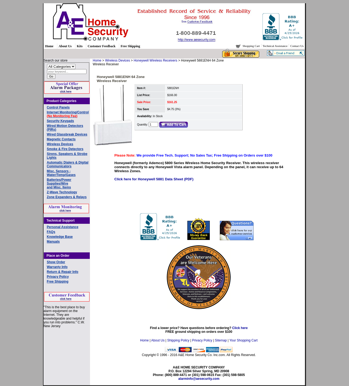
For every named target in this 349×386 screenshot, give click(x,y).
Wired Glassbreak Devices (67, 134)
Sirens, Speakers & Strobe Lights (67, 156)
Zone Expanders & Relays (67, 197)
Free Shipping (130, 46)
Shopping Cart (251, 46)
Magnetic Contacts (61, 139)
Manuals (53, 241)
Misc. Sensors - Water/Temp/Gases (61, 173)
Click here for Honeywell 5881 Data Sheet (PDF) (154, 179)
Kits (79, 46)
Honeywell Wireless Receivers (155, 60)
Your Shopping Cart (243, 340)
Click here (240, 328)
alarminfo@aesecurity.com (198, 379)
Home (49, 46)
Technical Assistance (275, 46)
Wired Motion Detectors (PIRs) (65, 127)
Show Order (56, 262)
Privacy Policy (58, 277)
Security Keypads (60, 121)
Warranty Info (57, 267)
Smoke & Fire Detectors (65, 149)
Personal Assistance (62, 227)
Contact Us (297, 46)
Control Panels (58, 107)
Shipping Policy (178, 340)
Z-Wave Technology (62, 192)
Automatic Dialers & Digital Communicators (67, 164)
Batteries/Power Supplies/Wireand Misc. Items (59, 183)
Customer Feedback (101, 46)
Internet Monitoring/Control (68, 114)
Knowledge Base (60, 237)
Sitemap (221, 340)
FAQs (51, 232)
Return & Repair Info (62, 272)
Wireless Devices (60, 144)
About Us (65, 46)
